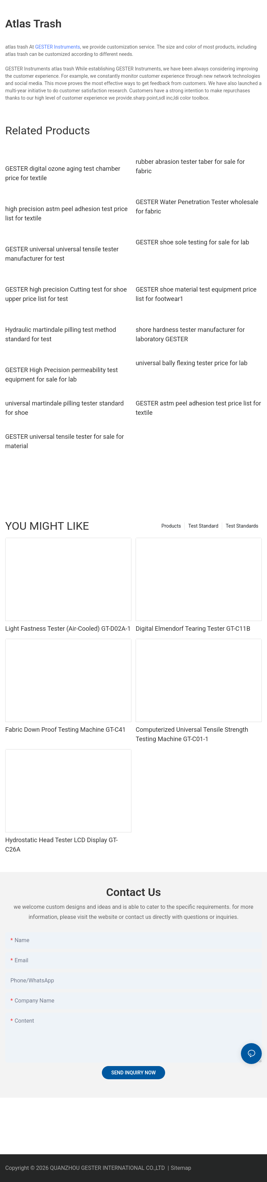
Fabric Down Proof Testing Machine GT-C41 (65, 729)
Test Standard (203, 526)
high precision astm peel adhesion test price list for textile (66, 213)
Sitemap (181, 1168)
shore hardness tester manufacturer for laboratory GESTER (190, 334)
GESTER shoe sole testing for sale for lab (192, 242)
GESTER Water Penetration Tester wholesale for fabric (197, 206)
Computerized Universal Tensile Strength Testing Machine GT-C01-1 (192, 734)
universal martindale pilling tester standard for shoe (64, 408)
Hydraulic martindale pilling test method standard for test (60, 334)
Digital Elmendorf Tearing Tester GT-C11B (193, 628)
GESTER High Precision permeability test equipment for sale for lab (61, 374)
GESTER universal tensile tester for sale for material (64, 441)
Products (171, 526)
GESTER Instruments (57, 47)
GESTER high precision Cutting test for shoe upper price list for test (66, 294)
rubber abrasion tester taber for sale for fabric (190, 166)
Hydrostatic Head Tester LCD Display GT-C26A (61, 844)
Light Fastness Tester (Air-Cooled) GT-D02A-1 (68, 628)
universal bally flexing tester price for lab (192, 363)
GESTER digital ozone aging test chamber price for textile (62, 173)
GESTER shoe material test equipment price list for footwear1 (196, 294)
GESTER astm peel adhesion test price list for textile (198, 408)
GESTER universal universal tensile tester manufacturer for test (62, 253)
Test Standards (242, 526)
